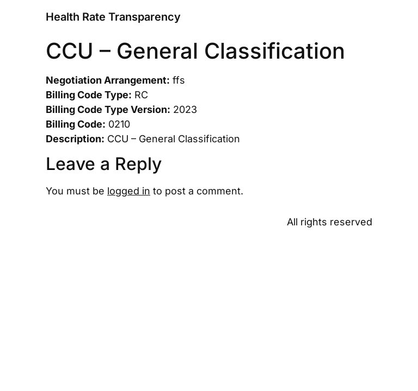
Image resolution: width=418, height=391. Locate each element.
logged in (128, 191)
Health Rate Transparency (113, 16)
